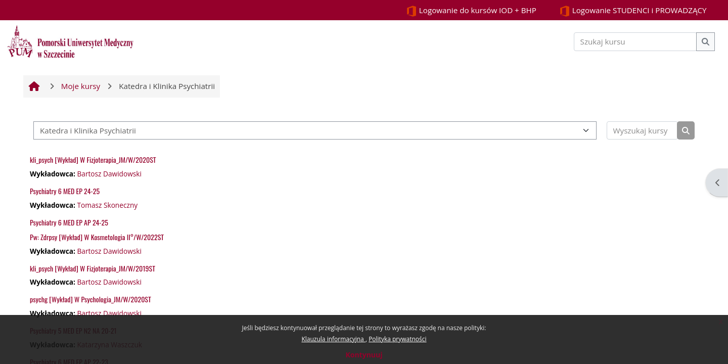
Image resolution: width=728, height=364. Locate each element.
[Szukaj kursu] (635, 41)
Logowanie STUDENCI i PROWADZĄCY (633, 11)
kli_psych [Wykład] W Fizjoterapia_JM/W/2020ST (93, 159)
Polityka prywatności (397, 339)
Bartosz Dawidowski (109, 173)
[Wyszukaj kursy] (642, 130)
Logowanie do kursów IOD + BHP (471, 11)
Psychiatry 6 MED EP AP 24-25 (69, 222)
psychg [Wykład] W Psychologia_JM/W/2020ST (90, 299)
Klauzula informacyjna (333, 339)
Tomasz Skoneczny (107, 205)
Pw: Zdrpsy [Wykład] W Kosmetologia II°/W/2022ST (97, 237)
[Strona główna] (70, 40)
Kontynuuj (363, 354)
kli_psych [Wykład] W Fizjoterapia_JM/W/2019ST (92, 268)
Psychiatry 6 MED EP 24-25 (65, 191)
